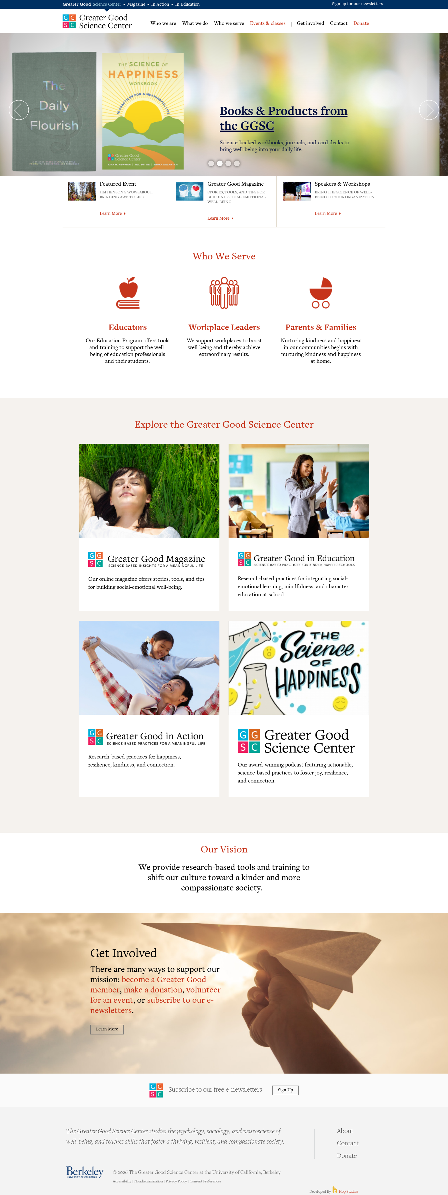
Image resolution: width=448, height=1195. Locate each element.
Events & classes (267, 23)
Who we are (163, 23)
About (345, 1131)
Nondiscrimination (148, 1182)
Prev (19, 110)
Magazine (136, 4)
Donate (361, 23)
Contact (338, 23)
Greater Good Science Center (97, 21)
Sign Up (285, 1090)
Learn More (112, 213)
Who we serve (229, 23)
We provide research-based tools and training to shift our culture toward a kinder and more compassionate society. (224, 878)
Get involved (310, 23)
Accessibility (122, 1182)
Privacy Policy (176, 1182)
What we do (195, 23)
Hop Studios (345, 1192)
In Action (160, 4)
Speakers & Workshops (342, 184)
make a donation (153, 990)
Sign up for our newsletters (357, 4)
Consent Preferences (205, 1182)
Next (429, 110)
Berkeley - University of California (85, 1172)
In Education (187, 4)
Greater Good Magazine (235, 184)
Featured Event (118, 184)
